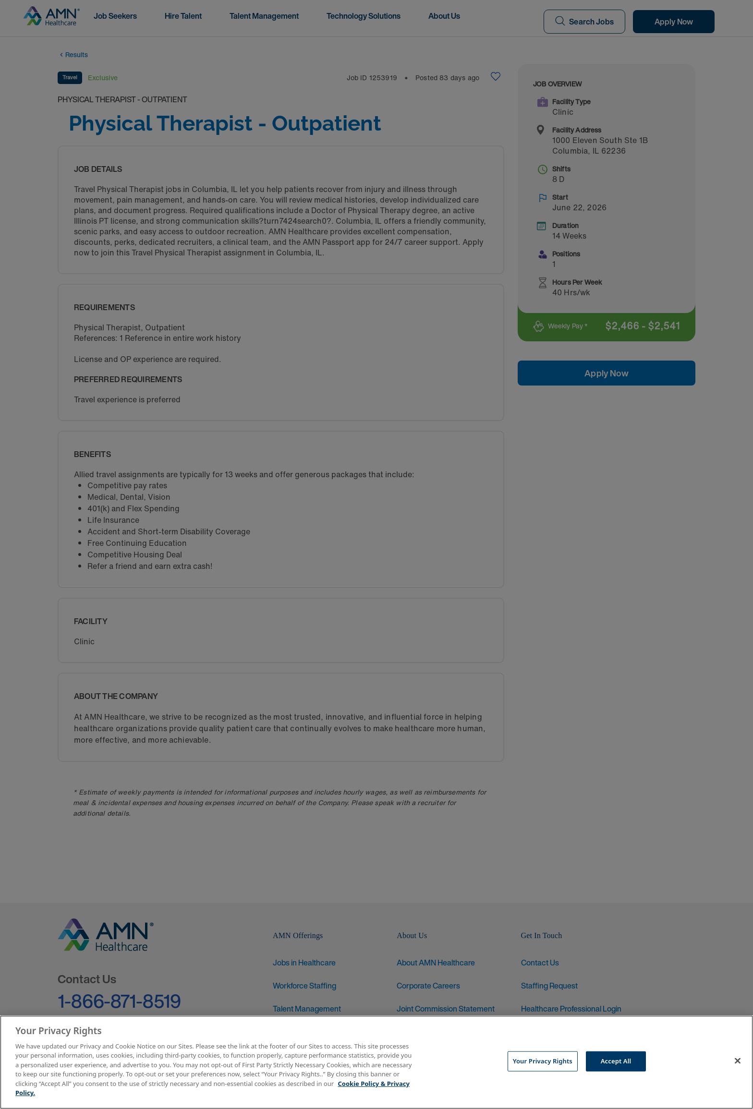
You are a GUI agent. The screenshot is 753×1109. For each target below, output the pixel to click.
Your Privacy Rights (542, 1061)
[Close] (737, 1061)
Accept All (616, 1061)
